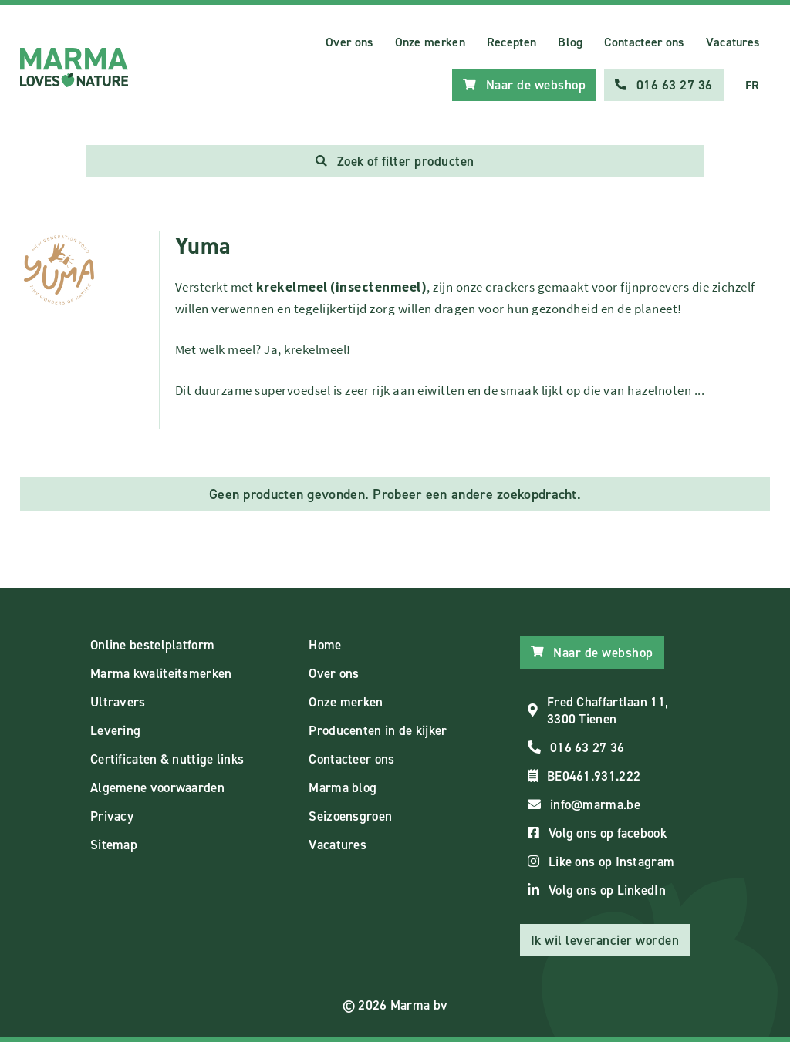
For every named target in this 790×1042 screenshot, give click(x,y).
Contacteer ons (644, 42)
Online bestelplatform (152, 644)
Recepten (511, 42)
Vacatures (733, 42)
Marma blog (342, 787)
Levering (115, 730)
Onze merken (430, 42)
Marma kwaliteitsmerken (161, 673)
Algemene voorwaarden (157, 787)
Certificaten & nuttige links (167, 758)
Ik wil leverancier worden (605, 940)
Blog (570, 42)
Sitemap (113, 844)
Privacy (111, 816)
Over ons (349, 42)
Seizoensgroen (350, 816)
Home (325, 644)
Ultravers (118, 701)
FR (752, 85)
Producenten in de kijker (378, 730)
